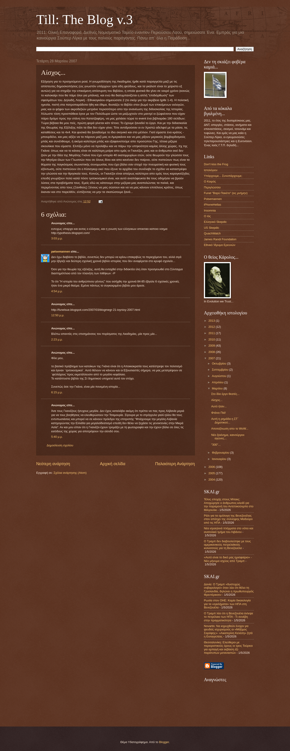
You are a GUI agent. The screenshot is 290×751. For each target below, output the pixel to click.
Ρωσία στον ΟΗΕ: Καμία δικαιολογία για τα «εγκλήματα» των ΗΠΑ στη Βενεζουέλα (227, 604)
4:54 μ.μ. (57, 291)
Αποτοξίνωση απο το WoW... (229, 428)
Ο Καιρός (210, 181)
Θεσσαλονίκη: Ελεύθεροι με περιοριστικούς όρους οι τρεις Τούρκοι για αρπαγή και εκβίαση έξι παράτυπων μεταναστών (228, 647)
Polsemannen (213, 199)
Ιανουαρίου (219, 459)
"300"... (215, 444)
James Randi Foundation (220, 239)
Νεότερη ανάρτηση (53, 464)
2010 (212, 339)
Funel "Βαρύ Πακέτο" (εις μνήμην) (225, 193)
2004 (212, 479)
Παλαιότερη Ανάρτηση (175, 464)
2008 (212, 352)
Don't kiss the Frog (216, 164)
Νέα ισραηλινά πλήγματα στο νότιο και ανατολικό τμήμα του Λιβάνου (228, 530)
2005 (212, 473)
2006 (212, 467)
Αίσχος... (216, 400)
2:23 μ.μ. (57, 339)
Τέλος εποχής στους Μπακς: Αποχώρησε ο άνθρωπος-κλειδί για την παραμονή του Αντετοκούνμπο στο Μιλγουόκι (228, 504)
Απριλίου (218, 382)
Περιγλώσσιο (212, 187)
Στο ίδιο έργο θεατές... (225, 394)
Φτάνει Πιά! (218, 412)
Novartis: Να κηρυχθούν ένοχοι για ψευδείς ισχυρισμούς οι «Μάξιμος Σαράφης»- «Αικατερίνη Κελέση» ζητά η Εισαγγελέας (228, 631)
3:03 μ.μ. (57, 238)
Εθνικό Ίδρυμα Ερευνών (219, 245)
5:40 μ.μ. (57, 436)
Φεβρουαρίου (221, 452)
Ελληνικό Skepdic (215, 222)
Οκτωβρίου (219, 363)
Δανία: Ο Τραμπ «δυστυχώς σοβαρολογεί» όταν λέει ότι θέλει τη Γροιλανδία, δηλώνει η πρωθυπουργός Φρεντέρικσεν (229, 589)
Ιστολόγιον (211, 170)
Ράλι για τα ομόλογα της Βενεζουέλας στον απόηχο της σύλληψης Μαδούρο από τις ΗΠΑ (228, 519)
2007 (212, 358)
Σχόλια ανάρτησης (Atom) (70, 472)
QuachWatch (212, 233)
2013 (212, 320)
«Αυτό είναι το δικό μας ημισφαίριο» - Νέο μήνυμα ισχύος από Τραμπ (228, 559)
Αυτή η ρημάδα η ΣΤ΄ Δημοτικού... (225, 420)
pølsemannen (60, 251)
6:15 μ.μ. (57, 392)
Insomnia (210, 210)
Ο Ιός (207, 216)
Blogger (164, 742)
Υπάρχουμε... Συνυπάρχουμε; (223, 175)
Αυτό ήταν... (219, 406)
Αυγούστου (219, 376)
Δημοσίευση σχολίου (60, 445)
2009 (212, 345)
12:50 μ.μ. (57, 315)
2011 (212, 333)
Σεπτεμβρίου (220, 369)
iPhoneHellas (212, 204)
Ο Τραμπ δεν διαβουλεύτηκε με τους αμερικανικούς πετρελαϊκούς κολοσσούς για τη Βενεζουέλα (227, 545)
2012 (212, 326)
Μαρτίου (217, 388)
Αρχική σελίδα (112, 464)
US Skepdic (211, 227)
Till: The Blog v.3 (84, 19)
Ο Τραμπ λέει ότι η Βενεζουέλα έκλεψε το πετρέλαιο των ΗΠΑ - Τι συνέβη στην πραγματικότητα (228, 617)
